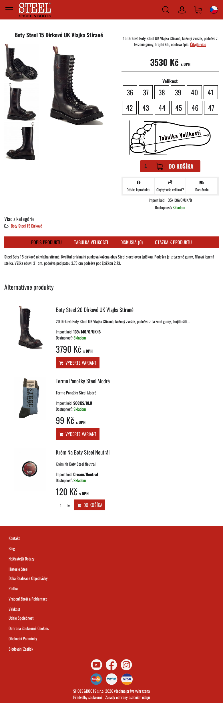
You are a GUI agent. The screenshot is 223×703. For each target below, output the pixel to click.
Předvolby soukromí (87, 697)
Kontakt (14, 538)
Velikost (14, 609)
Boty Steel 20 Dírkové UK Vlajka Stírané (95, 309)
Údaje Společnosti (21, 618)
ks (63, 505)
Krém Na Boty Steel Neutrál (82, 452)
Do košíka (175, 166)
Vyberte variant (77, 362)
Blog (12, 548)
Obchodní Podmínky (23, 638)
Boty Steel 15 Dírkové (26, 226)
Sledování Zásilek (21, 649)
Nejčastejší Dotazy (22, 559)
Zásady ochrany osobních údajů (127, 697)
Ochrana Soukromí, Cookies (29, 628)
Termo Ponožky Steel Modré (83, 381)
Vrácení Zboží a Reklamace (28, 599)
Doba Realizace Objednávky (28, 578)
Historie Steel (18, 569)
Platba (13, 588)
